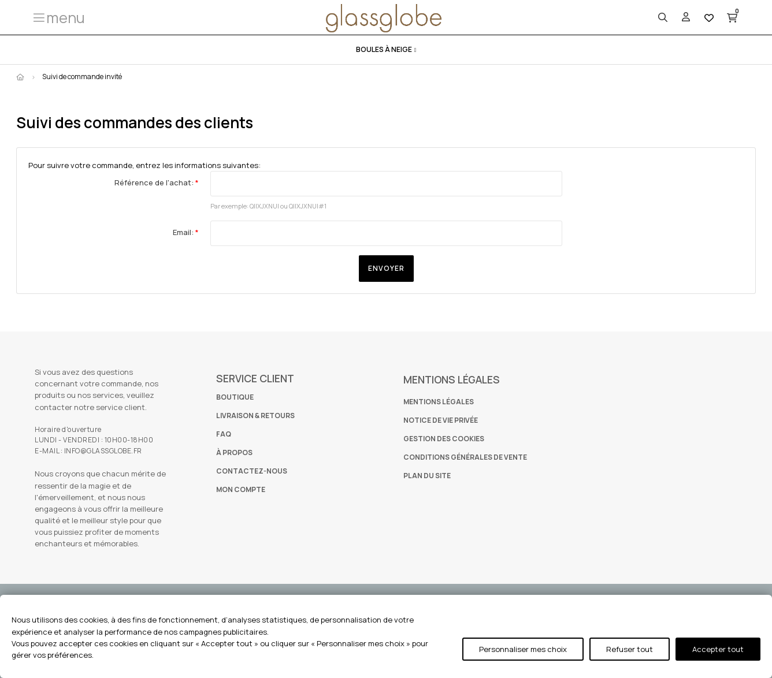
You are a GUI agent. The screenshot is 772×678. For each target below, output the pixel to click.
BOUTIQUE (235, 397)
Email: (184, 232)
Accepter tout (718, 649)
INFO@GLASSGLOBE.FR (103, 451)
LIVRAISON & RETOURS (255, 415)
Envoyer (386, 268)
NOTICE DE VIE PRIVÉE (440, 420)
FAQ (223, 434)
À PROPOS (234, 452)
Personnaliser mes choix (523, 649)
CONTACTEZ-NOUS (251, 471)
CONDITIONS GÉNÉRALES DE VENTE (465, 457)
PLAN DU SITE (427, 475)
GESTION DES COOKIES (443, 439)
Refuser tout (629, 649)
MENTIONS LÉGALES (438, 402)
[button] (58, 17)
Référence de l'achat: (154, 182)
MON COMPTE (240, 489)
